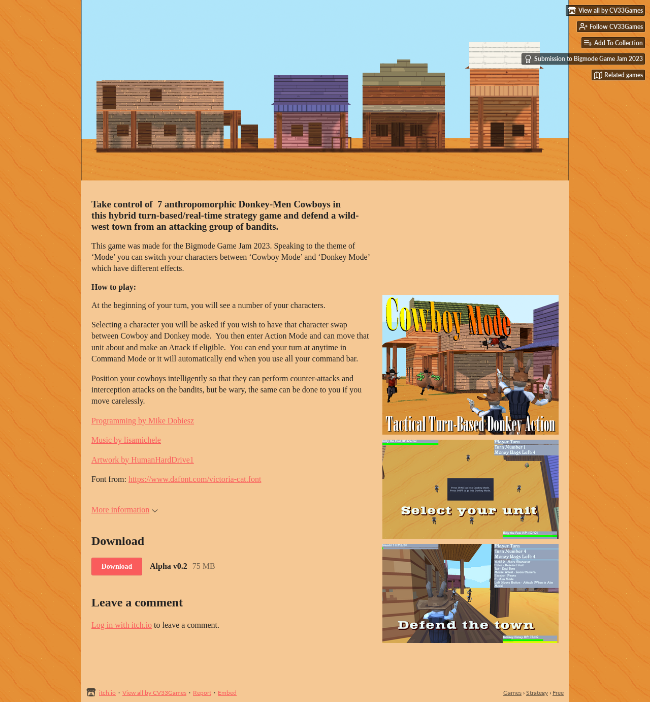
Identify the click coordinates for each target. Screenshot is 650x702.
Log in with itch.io (121, 625)
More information (124, 509)
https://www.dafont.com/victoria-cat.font (195, 479)
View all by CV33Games (154, 692)
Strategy (537, 692)
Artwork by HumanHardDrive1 (142, 459)
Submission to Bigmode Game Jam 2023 (583, 59)
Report (202, 692)
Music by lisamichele (126, 440)
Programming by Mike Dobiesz (142, 420)
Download (117, 566)
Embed (227, 692)
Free (558, 692)
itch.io (107, 692)
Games (512, 692)
